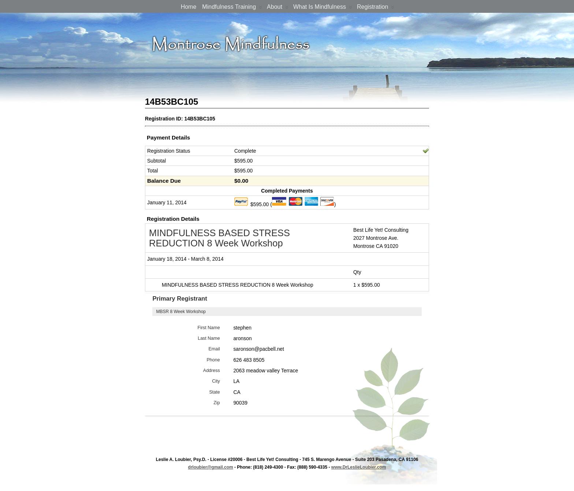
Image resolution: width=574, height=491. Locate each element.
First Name (209, 327)
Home (189, 7)
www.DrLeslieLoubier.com (358, 467)
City (216, 381)
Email (214, 348)
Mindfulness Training (232, 8)
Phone (213, 359)
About (277, 8)
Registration (375, 8)
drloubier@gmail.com (210, 467)
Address (211, 370)
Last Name (209, 338)
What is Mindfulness (322, 8)
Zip (216, 402)
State (214, 392)
